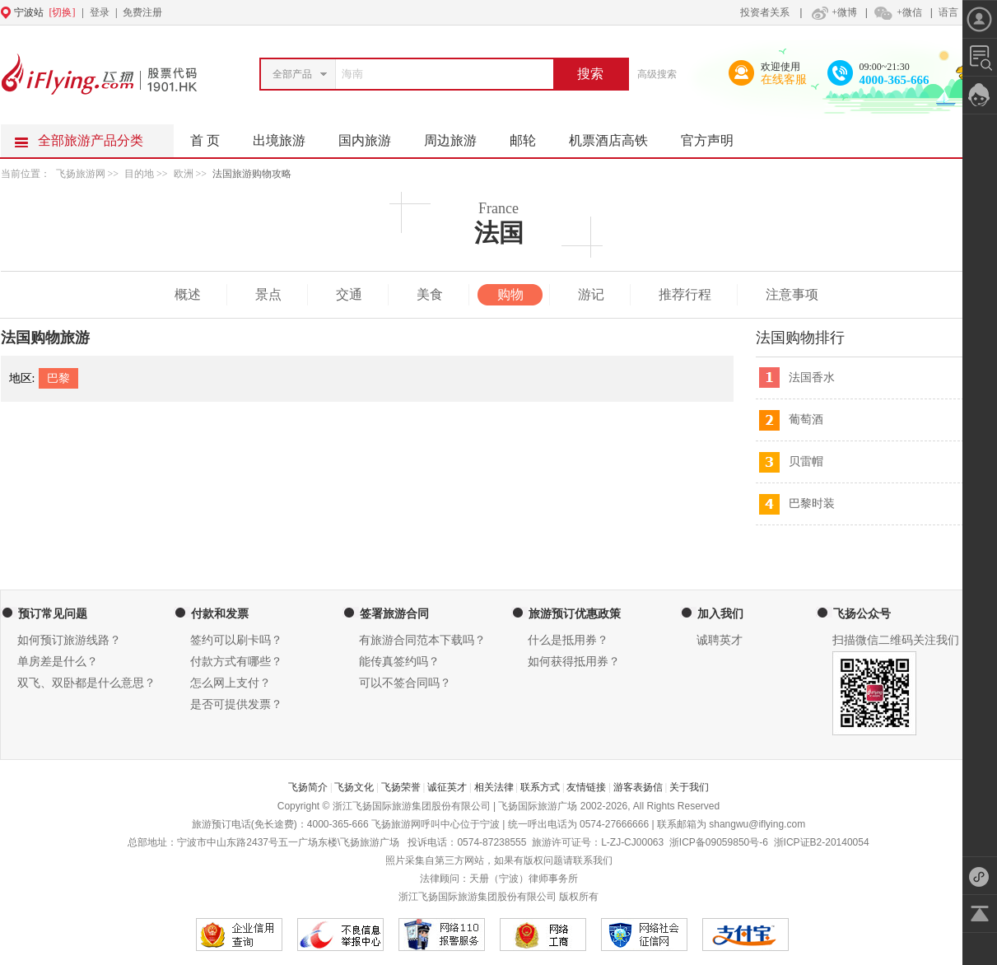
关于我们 (689, 787)
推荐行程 (685, 294)
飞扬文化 (354, 787)
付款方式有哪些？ (236, 661)
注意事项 (792, 294)
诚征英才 (447, 787)
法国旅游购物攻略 (251, 173)
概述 (188, 294)
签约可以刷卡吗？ (236, 640)
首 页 (205, 140)
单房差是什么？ (57, 661)
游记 (591, 294)
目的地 (140, 173)
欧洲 (183, 173)
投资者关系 (765, 12)
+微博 (832, 12)
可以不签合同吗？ (405, 683)
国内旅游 (373, 135)
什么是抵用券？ (568, 640)
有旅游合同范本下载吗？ (422, 640)
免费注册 (142, 12)
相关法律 (494, 787)
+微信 (897, 12)
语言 (948, 12)
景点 (268, 294)
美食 (430, 294)
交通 (349, 294)
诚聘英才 (720, 640)
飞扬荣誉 (401, 787)
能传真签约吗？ (399, 661)
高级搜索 (657, 74)
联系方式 (540, 787)
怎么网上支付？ (230, 683)
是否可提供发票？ (236, 704)
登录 (99, 12)
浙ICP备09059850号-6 (718, 842)
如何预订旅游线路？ (69, 640)
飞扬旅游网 (80, 173)
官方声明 (715, 135)
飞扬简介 (308, 787)
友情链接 (586, 787)
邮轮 (531, 135)
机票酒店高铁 (616, 135)
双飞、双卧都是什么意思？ (86, 683)
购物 (510, 294)
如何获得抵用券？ (574, 661)
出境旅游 (287, 135)
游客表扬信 (638, 787)
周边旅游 (458, 135)
